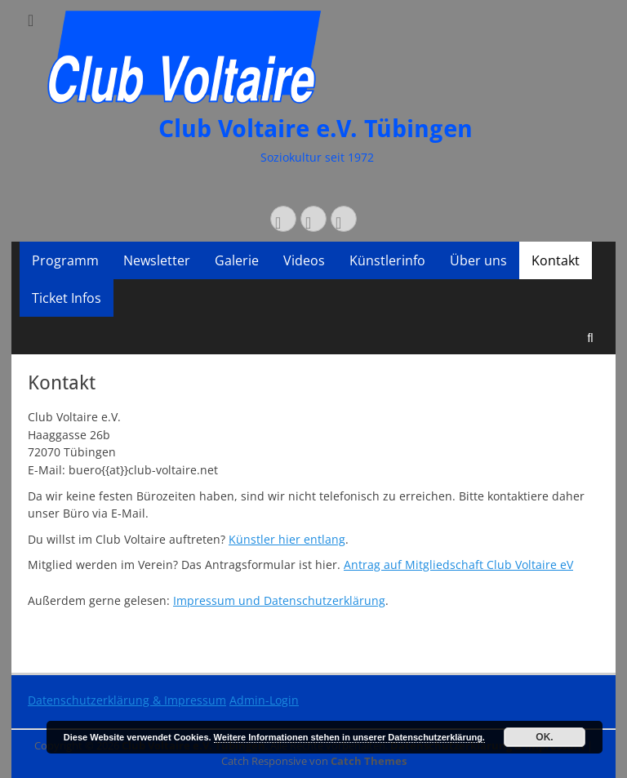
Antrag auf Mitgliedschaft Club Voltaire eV (458, 564)
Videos (304, 260)
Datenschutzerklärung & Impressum (127, 700)
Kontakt (555, 260)
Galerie (237, 260)
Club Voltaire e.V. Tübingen (315, 128)
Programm (65, 260)
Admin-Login (264, 700)
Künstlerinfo (387, 260)
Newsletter (156, 260)
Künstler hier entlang (287, 539)
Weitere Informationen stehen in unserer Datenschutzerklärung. (349, 737)
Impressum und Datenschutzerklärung (279, 600)
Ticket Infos (66, 298)
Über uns (478, 260)
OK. (544, 737)
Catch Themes (369, 761)
